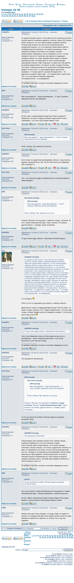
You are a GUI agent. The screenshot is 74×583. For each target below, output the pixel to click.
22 (5, 16)
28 (19, 16)
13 (24, 14)
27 (17, 16)
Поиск (18, 5)
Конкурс (65, 21)
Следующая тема (65, 25)
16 (32, 14)
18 (37, 14)
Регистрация (50, 5)
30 (24, 16)
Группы (39, 5)
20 (42, 14)
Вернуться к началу (9, 86)
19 (39, 14)
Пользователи (29, 5)
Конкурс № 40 (10, 9)
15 (29, 14)
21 (2, 16)
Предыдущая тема (50, 25)
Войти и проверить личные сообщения (33, 7)
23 (7, 16)
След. (33, 16)
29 (22, 16)
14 (27, 14)
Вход (52, 7)
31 (27, 16)
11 (19, 14)
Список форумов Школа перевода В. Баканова (42, 21)
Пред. (13, 12)
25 (12, 16)
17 (34, 14)
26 (15, 16)
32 (29, 16)
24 (10, 16)
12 (22, 14)
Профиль (61, 5)
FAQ (11, 5)
